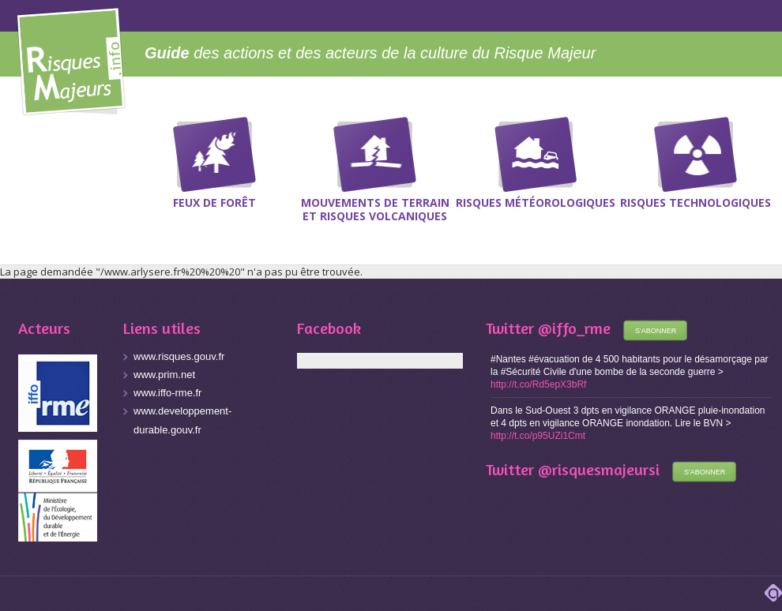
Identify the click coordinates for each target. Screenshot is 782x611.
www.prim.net (164, 374)
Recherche (760, 141)
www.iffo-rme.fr (167, 393)
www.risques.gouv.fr (178, 356)
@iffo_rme (574, 328)
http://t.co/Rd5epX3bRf (538, 384)
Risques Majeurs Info (71, 59)
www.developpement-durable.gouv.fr (182, 420)
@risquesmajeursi (599, 469)
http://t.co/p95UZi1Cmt (538, 435)
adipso (773, 593)
